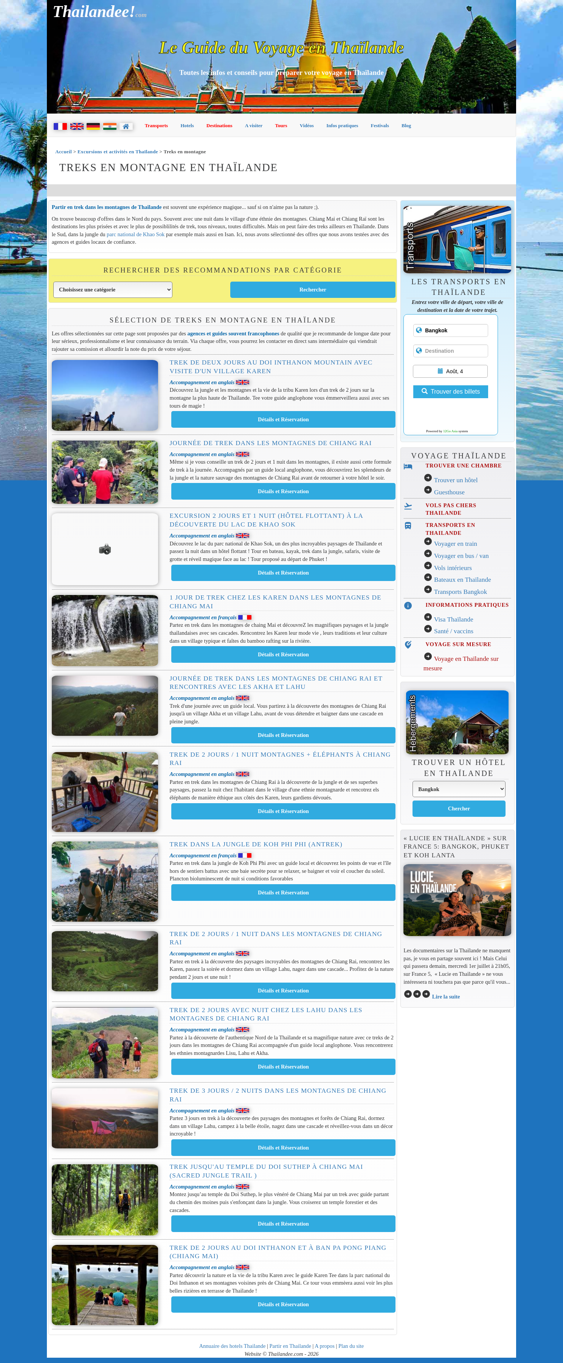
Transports (156, 125)
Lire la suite (446, 997)
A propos (325, 1346)
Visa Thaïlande (453, 619)
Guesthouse (449, 492)
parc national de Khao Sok (135, 234)
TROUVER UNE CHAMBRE (464, 466)
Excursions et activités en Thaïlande (118, 151)
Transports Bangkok (460, 591)
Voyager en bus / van (461, 555)
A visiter (254, 125)
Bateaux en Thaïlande (462, 579)
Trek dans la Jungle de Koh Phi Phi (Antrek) (255, 844)
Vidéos (307, 125)
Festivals (380, 125)
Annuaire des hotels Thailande (232, 1346)
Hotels (187, 125)
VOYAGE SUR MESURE (459, 644)
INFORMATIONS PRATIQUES (467, 605)
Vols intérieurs (453, 568)
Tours (281, 125)
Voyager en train (455, 543)
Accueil (63, 151)
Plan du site (351, 1346)
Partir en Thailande (290, 1346)
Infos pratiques (342, 125)
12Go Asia (450, 431)
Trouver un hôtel (456, 480)
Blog (406, 125)
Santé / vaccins (453, 631)
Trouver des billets (451, 391)
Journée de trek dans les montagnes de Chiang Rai (270, 443)
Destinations (219, 125)
